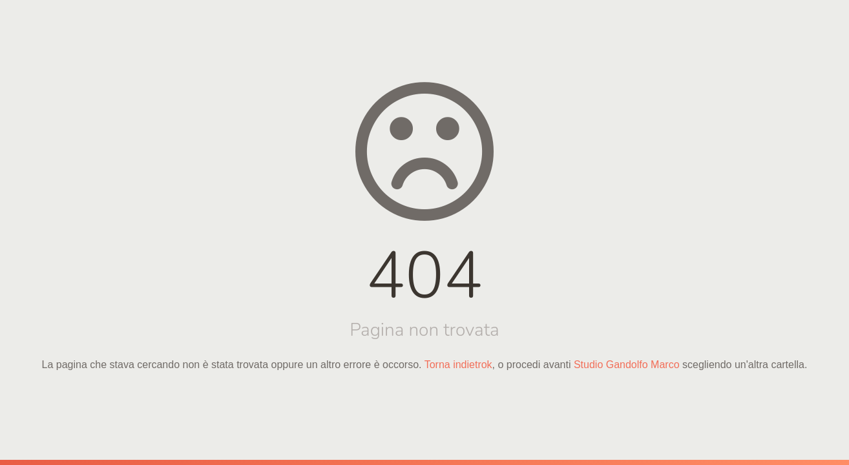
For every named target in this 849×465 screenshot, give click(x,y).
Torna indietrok (458, 364)
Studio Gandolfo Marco (627, 364)
